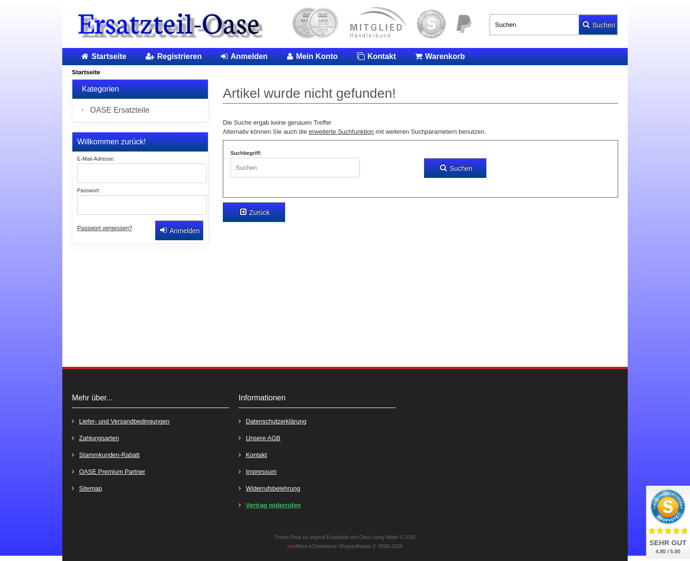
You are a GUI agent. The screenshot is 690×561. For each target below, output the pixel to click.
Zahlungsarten (95, 437)
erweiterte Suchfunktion (341, 131)
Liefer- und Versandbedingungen (121, 421)
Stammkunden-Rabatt (105, 454)
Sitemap (87, 488)
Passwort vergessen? (104, 228)
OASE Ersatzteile (120, 110)
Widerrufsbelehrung (269, 488)
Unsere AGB (259, 437)
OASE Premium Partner (108, 471)
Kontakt (253, 454)
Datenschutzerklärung (272, 421)
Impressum (257, 471)
